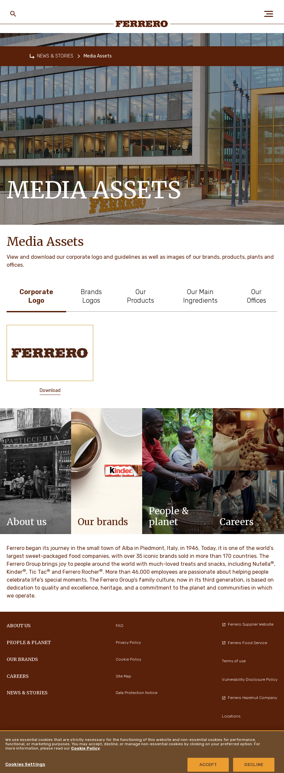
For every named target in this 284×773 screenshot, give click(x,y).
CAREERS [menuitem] (18, 676)
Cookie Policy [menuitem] (128, 659)
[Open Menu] (270, 13)
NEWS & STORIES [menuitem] (27, 693)
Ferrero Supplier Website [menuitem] (247, 624)
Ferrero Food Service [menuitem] (244, 642)
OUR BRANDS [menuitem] (22, 659)
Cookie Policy (85, 748)
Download (50, 390)
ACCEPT (208, 764)
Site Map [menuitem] (123, 676)
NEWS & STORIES (55, 56)
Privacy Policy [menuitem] (128, 642)
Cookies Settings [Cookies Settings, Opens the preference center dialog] (25, 764)
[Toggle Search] (13, 13)
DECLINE (253, 764)
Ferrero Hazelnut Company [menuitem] (249, 697)
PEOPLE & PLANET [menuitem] (29, 642)
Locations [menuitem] (231, 716)
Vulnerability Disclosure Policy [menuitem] (249, 679)
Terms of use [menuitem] (234, 661)
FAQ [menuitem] (119, 625)
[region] (142, 751)
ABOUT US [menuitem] (19, 626)
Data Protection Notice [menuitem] (136, 692)
